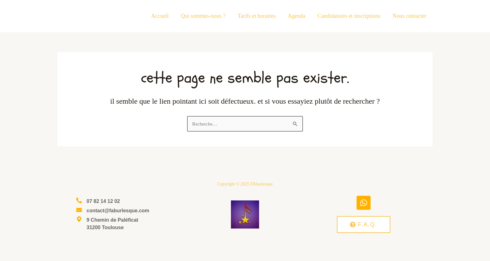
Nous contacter (410, 16)
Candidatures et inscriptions (350, 16)
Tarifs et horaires (260, 16)
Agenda (299, 16)
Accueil (165, 16)
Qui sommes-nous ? (207, 16)
